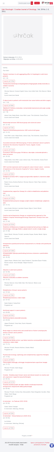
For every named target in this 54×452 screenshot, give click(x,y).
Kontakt (43, 445)
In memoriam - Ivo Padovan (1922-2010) (15, 401)
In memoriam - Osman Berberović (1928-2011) (17, 416)
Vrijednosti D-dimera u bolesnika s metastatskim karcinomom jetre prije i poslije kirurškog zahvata (26, 109)
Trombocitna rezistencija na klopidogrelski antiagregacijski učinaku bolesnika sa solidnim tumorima (26, 85)
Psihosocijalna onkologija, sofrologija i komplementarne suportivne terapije (25, 362)
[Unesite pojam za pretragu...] (24, 3)
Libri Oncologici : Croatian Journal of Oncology (19, 9)
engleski (9, 81)
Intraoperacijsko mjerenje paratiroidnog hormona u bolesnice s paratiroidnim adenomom (25, 254)
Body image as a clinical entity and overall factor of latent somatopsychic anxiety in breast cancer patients (25, 331)
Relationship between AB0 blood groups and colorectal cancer (22, 122)
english (37, 3)
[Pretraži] (32, 3)
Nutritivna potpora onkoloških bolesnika (15, 318)
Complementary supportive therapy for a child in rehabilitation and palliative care (26, 192)
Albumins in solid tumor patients (12, 270)
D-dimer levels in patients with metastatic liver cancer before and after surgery (27, 100)
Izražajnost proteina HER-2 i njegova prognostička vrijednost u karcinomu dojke (26, 177)
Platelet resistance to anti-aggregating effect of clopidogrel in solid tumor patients (25, 75)
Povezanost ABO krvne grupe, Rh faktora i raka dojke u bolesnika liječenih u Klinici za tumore (25, 153)
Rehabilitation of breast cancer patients (15, 290)
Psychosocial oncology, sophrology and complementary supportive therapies (26, 355)
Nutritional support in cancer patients (14, 310)
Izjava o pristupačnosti (37, 443)
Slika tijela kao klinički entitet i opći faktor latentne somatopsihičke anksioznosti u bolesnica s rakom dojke (26, 341)
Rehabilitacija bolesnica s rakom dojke (14, 298)
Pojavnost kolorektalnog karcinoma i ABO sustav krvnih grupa (21, 130)
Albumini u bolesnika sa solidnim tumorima (15, 277)
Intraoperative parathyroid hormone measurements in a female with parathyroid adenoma (27, 245)
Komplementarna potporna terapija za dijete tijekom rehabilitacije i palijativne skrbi (26, 202)
